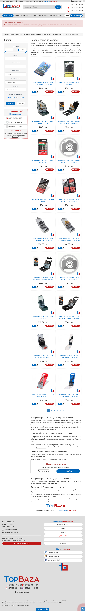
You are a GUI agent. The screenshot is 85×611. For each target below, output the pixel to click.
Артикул (16, 55)
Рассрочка (15, 137)
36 (13, 97)
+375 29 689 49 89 (75, 8)
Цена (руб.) (16, 46)
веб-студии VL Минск (23, 605)
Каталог (7, 15)
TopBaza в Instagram (52, 556)
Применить (10, 103)
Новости (63, 532)
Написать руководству (21, 543)
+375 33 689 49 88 (75, 11)
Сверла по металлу (57, 34)
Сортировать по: (15, 78)
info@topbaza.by (9, 1)
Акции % (45, 15)
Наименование (16, 63)
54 (17, 97)
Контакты (53, 15)
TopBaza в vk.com (52, 552)
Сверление (46, 34)
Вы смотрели (42, 609)
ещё (60, 15)
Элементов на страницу (15, 94)
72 (22, 97)
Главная (6, 34)
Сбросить (21, 103)
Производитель (16, 70)
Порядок (15, 86)
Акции (63, 528)
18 (9, 97)
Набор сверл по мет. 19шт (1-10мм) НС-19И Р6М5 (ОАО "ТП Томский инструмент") (43, 240)
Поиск (58, 7)
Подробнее (68, 471)
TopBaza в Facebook (52, 560)
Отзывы (63, 539)
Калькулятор (36, 15)
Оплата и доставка (22, 15)
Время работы (76, 1)
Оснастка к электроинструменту (32, 34)
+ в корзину (49, 91)
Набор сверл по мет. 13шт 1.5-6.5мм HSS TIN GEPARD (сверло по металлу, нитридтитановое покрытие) (69, 123)
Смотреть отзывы (41, 448)
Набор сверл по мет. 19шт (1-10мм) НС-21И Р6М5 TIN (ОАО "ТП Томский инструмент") (69, 240)
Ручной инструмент (16, 34)
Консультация (43, 471)
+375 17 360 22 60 (75, 5)
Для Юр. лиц (63, 536)
